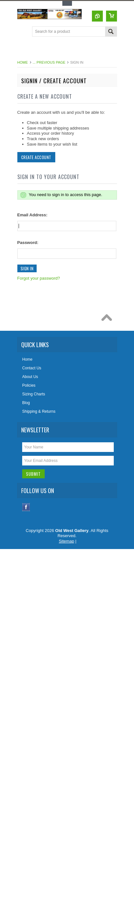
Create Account (36, 157)
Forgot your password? (38, 278)
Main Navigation (23, 32)
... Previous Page (49, 62)
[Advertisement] (75, 49)
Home (22, 62)
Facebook (26, 507)
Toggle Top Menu (67, 3)
